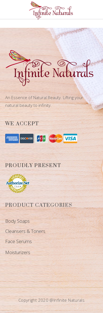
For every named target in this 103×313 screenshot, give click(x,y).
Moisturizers (17, 252)
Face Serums (18, 241)
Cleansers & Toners (25, 231)
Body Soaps (17, 221)
